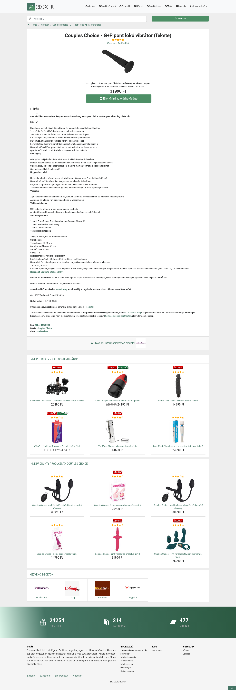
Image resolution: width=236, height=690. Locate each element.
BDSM (168, 6)
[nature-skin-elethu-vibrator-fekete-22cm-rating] (178, 372)
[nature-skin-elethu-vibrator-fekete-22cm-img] (178, 386)
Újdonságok (125, 668)
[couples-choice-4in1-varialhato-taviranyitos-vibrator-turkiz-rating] (178, 525)
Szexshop (45, 675)
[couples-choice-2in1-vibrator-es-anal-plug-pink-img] (117, 539)
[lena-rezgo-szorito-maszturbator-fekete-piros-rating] (117, 372)
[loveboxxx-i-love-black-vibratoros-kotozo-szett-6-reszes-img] (57, 386)
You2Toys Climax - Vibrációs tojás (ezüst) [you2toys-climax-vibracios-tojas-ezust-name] (117, 446)
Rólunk (186, 650)
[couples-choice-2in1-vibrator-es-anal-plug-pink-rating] (117, 525)
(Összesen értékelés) (118, 43)
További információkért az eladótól (118, 343)
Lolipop (31, 675)
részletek (90, 307)
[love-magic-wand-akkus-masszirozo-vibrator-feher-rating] (178, 417)
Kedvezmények (127, 671)
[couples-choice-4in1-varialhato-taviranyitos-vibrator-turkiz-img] (178, 539)
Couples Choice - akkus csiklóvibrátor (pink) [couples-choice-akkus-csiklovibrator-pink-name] (57, 554)
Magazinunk (157, 650)
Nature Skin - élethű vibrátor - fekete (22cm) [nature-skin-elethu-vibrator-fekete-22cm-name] (178, 400)
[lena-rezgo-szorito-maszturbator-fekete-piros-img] (117, 386)
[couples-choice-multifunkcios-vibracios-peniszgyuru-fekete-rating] (57, 476)
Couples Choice (45, 328)
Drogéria (181, 6)
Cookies (186, 654)
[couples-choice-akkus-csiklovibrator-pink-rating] (57, 525)
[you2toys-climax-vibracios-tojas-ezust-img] (117, 431)
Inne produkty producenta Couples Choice (59, 463)
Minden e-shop (126, 664)
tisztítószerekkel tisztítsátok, (118, 316)
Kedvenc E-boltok (41, 574)
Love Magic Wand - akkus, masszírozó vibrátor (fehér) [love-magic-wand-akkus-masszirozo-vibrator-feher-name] (178, 446)
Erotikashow (42, 331)
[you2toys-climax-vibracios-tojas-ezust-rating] (117, 417)
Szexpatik (124, 6)
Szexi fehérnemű (107, 6)
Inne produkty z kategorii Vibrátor (54, 359)
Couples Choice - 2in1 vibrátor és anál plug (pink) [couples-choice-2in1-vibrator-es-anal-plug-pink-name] (117, 554)
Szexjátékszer (153, 6)
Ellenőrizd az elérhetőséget (118, 98)
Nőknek (138, 6)
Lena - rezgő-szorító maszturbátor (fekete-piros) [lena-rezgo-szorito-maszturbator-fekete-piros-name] (117, 400)
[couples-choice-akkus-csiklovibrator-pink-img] (57, 539)
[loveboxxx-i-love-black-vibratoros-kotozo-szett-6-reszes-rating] (57, 372)
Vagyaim (77, 675)
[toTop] (232, 688)
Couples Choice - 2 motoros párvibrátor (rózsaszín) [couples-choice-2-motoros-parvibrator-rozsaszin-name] (117, 505)
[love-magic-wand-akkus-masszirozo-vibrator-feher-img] (178, 431)
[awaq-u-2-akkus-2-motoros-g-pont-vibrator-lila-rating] (57, 417)
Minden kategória (198, 6)
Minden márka (126, 661)
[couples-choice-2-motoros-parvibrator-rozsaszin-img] (117, 490)
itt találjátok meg (133, 312)
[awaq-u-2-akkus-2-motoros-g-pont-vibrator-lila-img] (57, 431)
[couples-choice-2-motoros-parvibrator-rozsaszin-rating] (117, 476)
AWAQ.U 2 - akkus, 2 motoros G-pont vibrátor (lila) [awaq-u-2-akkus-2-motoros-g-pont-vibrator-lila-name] (57, 446)
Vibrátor (90, 6)
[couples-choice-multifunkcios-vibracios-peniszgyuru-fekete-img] (57, 490)
